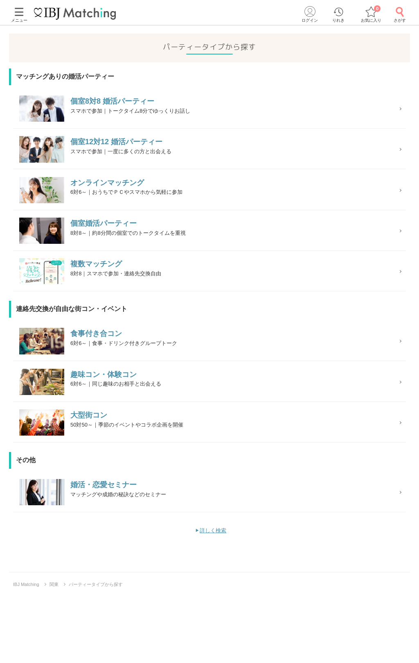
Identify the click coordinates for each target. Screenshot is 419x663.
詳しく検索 (213, 596)
